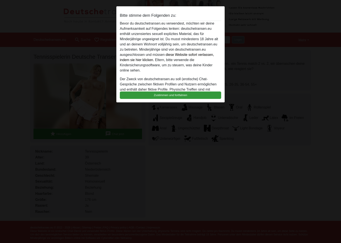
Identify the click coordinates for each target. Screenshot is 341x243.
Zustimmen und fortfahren (170, 95)
